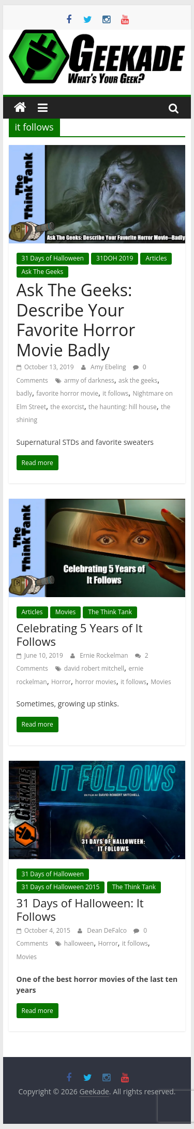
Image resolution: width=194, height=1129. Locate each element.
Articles (156, 258)
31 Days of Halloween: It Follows (80, 909)
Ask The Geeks (43, 271)
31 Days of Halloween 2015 (61, 886)
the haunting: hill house (122, 406)
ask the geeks (137, 380)
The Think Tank (110, 611)
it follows (115, 393)
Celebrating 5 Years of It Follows (80, 634)
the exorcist (67, 406)
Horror (61, 681)
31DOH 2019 (114, 258)
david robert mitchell (94, 668)
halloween (79, 943)
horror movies (95, 681)
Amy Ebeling (109, 367)
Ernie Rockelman (105, 655)
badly (24, 393)
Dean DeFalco (107, 930)
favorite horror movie (67, 393)
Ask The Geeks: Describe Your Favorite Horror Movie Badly (76, 319)
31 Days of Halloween (53, 258)
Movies (65, 611)
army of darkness (89, 380)
